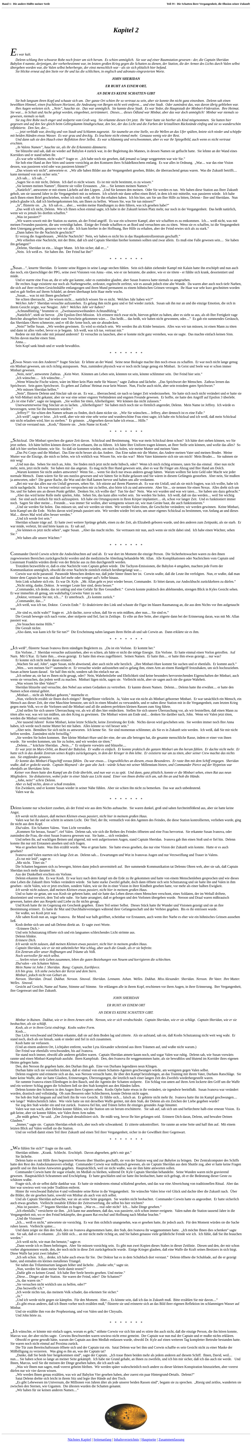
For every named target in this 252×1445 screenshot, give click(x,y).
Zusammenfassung (171, 1439)
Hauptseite (148, 1439)
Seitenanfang (102, 1439)
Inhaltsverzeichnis (126, 1439)
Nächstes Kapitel (79, 1439)
